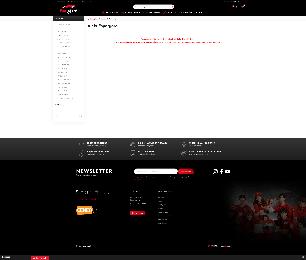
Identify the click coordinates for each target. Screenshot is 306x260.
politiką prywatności (140, 179)
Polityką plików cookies (165, 205)
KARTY (199, 12)
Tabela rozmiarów (163, 212)
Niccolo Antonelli (65, 61)
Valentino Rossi (63, 24)
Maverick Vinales (64, 57)
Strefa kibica (137, 213)
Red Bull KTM (62, 69)
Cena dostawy (162, 223)
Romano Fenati (63, 72)
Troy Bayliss (62, 87)
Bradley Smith (62, 76)
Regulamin (161, 197)
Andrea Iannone (64, 39)
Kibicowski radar (163, 220)
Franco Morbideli (64, 83)
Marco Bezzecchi (64, 91)
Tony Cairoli (62, 54)
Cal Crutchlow (63, 46)
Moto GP (59, 18)
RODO (160, 201)
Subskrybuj (186, 171)
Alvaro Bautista (63, 43)
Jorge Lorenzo (63, 35)
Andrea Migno (63, 94)
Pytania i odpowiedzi (164, 216)
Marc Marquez (63, 32)
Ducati (59, 50)
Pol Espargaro (63, 65)
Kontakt (160, 227)
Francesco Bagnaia (65, 98)
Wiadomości (186, 12)
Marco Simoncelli (64, 80)
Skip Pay (160, 208)
